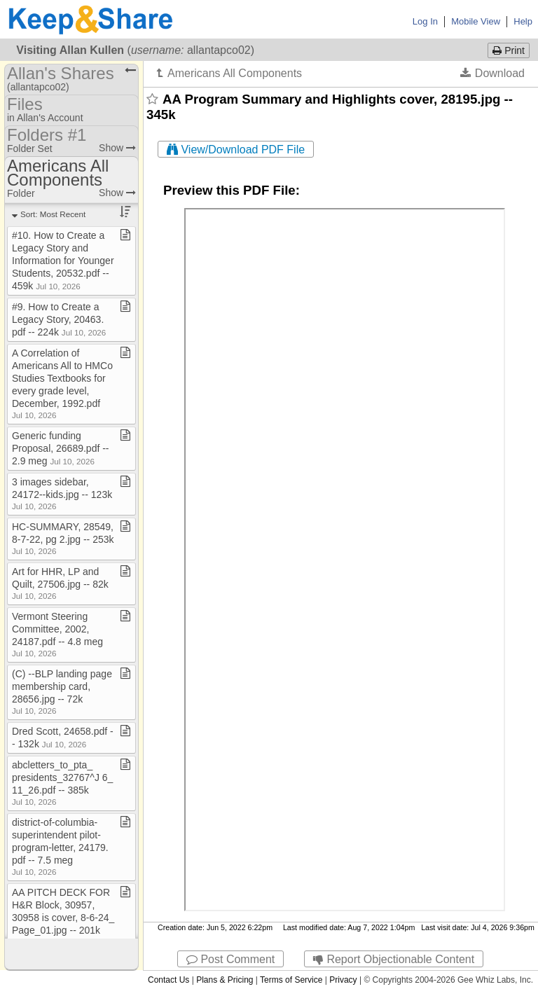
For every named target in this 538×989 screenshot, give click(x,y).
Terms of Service (291, 980)
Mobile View (475, 21)
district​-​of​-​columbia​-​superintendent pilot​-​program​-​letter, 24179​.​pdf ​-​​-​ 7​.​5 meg (60, 846)
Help (522, 21)
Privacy (343, 980)
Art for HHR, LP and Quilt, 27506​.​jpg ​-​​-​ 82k (60, 583)
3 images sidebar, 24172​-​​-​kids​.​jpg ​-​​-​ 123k (62, 493)
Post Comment (230, 959)
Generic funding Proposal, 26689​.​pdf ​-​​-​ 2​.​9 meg (60, 448)
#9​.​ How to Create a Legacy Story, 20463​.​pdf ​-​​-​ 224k (59, 319)
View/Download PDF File (236, 149)
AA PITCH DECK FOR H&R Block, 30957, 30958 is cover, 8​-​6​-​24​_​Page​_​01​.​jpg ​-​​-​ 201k (63, 916)
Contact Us (168, 980)
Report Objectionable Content (393, 959)
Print (508, 50)
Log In (425, 21)
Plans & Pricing (224, 980)
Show (117, 147)
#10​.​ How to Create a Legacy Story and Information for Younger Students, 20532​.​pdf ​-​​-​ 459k (63, 260)
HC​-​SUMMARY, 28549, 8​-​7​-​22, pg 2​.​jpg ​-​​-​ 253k (63, 538)
